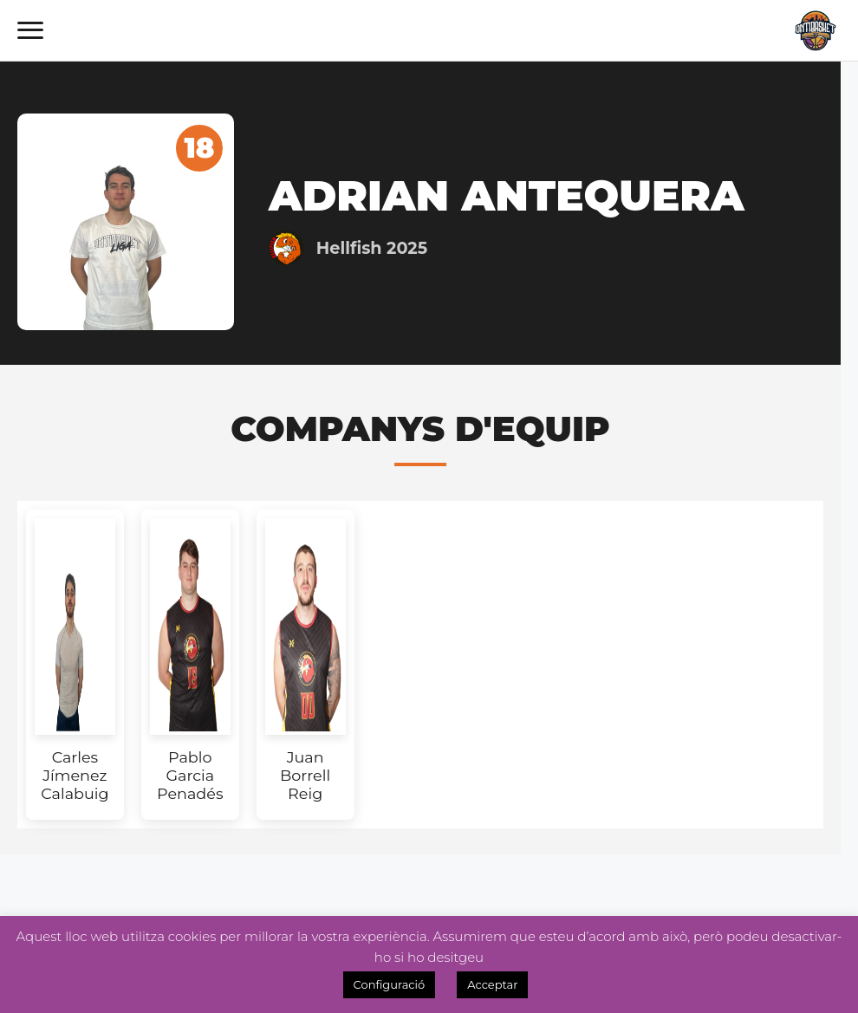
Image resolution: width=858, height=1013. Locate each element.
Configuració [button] (390, 984)
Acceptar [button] (492, 984)
